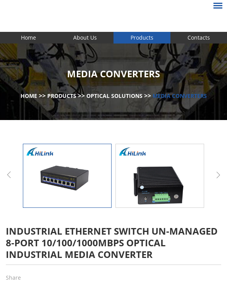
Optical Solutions (114, 95)
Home (28, 37)
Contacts (198, 37)
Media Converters (180, 95)
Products (142, 37)
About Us (85, 37)
